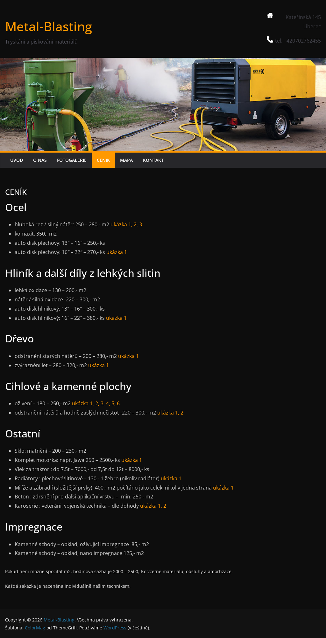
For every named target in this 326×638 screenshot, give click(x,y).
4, (108, 403)
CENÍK (103, 160)
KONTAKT (153, 160)
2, (135, 224)
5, (113, 403)
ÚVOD (16, 160)
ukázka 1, (121, 224)
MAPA (126, 160)
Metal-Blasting (48, 26)
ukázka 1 (116, 252)
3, (102, 403)
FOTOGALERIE (72, 160)
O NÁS (40, 160)
